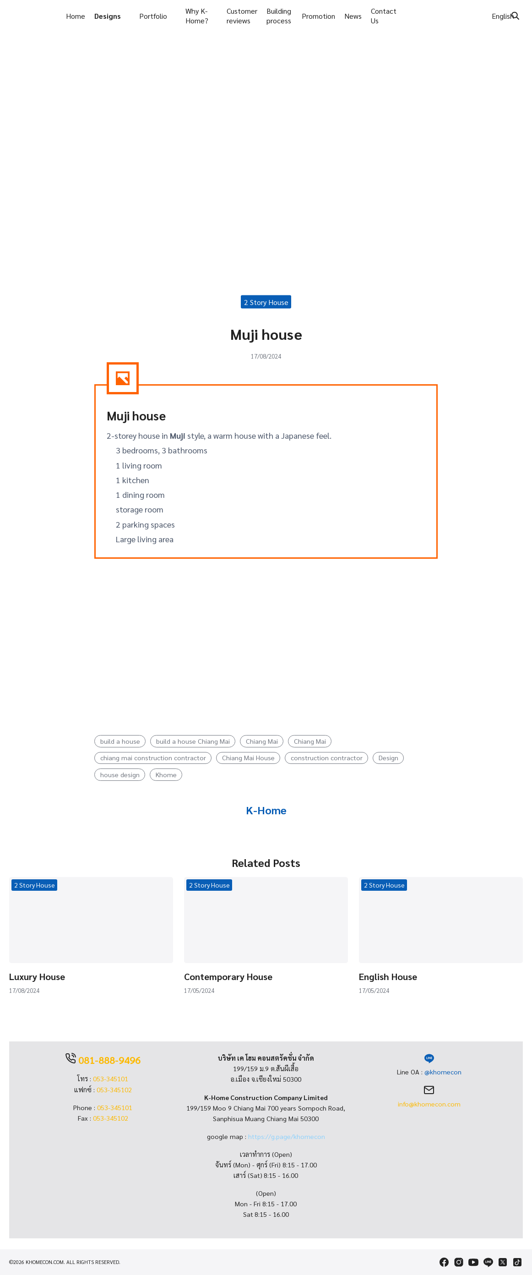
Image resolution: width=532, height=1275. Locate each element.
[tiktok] (517, 1262)
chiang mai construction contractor (153, 758)
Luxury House (37, 977)
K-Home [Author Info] (266, 810)
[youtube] (473, 1262)
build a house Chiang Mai (193, 741)
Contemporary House (228, 977)
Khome (166, 775)
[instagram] (458, 1262)
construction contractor (327, 758)
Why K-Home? (196, 15)
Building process (278, 15)
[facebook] (444, 1262)
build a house (120, 741)
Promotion (318, 16)
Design (388, 758)
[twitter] (502, 1262)
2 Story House (266, 302)
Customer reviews (242, 15)
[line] (488, 1262)
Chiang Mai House (248, 758)
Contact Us (383, 15)
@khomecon (442, 1072)
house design (120, 775)
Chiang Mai (262, 741)
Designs (107, 16)
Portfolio (153, 16)
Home (75, 16)
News (353, 16)
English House (388, 977)
